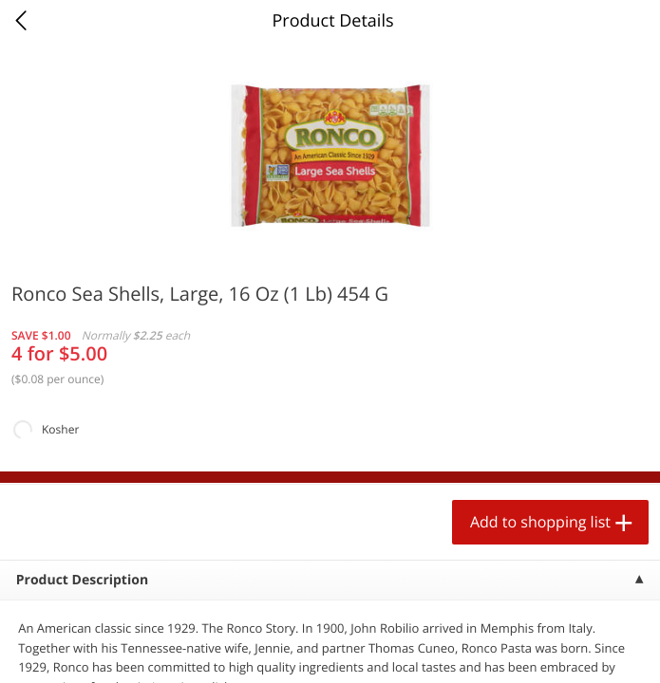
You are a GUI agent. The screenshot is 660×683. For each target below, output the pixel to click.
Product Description (82, 580)
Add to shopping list (540, 521)
